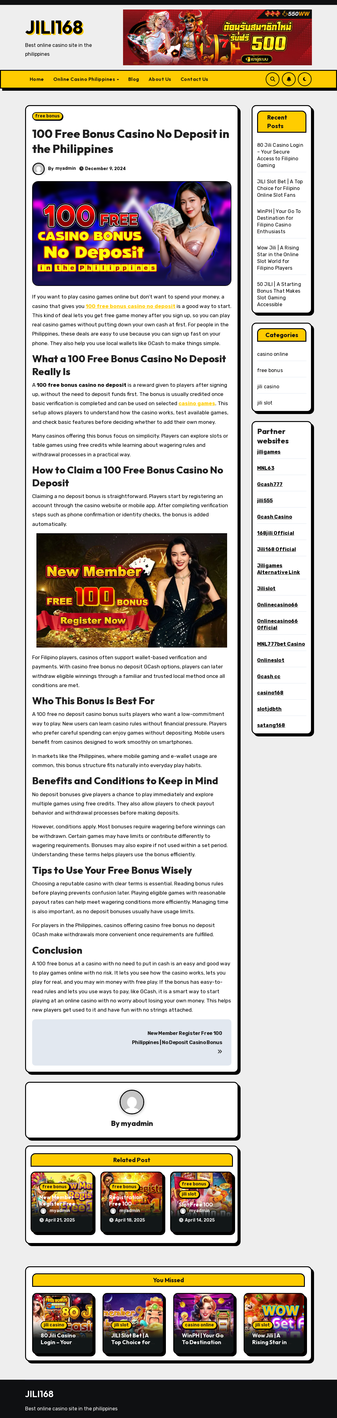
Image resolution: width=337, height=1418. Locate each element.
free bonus (47, 116)
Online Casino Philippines (84, 79)
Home (37, 79)
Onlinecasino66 (277, 605)
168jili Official (275, 533)
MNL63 (265, 468)
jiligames (269, 452)
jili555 (265, 501)
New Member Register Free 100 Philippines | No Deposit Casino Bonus (177, 1042)
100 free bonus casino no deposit (130, 306)
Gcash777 (270, 484)
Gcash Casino (274, 517)
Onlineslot (270, 660)
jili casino (268, 387)
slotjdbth (269, 709)
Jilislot (266, 588)
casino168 (270, 693)
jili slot (189, 1194)
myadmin (66, 168)
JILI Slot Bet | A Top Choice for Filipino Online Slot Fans (280, 188)
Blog (133, 79)
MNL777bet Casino (281, 644)
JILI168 (54, 27)
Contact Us (194, 79)
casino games (196, 403)
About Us (159, 79)
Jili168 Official (276, 549)
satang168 (271, 725)
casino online (272, 354)
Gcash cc (269, 676)
